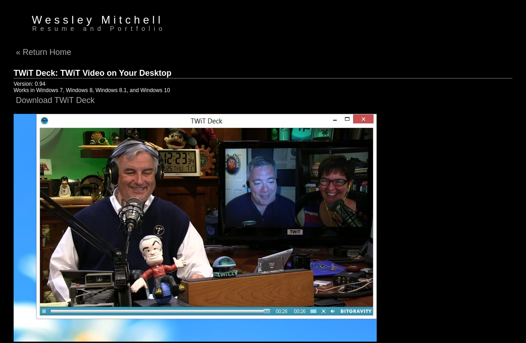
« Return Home (43, 52)
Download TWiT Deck (55, 100)
